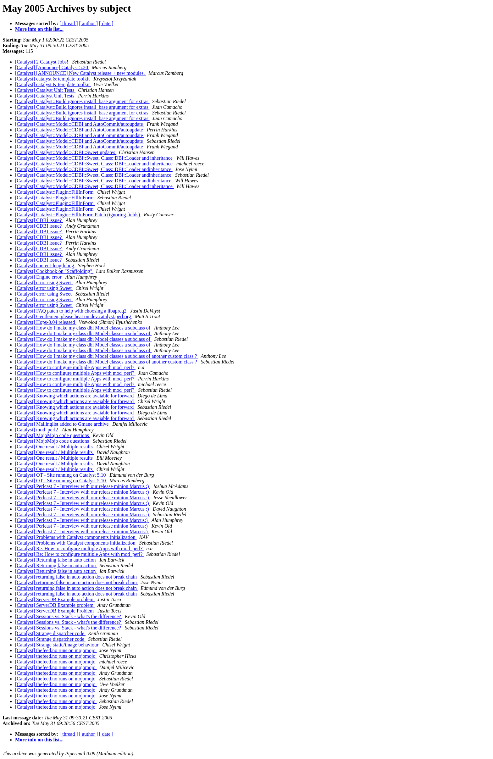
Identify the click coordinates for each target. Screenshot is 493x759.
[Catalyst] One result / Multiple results (54, 446)
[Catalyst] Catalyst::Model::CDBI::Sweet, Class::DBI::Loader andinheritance (94, 169)
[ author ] (88, 23)
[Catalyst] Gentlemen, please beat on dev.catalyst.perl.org (73, 316)
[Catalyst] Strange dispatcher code (50, 633)
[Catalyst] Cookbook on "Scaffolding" (54, 271)
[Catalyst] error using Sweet (44, 282)
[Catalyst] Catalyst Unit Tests (45, 90)
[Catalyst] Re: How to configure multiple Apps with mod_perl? (79, 548)
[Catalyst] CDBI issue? (39, 220)
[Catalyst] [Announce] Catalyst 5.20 (52, 67)
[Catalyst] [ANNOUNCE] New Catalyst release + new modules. (80, 73)
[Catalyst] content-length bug (45, 265)
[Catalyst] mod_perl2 (37, 429)
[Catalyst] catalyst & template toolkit (53, 78)
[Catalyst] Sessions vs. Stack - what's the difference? (68, 616)
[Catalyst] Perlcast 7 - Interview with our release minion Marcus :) (82, 486)
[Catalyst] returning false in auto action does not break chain (76, 576)
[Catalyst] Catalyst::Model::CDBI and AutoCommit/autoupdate (79, 124)
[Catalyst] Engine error (39, 277)
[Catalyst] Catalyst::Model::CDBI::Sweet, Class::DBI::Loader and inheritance (94, 158)
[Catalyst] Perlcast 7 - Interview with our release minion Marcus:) (82, 520)
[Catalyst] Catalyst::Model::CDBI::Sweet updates (65, 152)
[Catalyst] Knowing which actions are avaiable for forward (75, 395)
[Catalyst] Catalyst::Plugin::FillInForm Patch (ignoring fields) (78, 214)
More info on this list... (39, 29)
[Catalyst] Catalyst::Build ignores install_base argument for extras (82, 101)
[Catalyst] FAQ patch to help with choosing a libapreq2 (71, 310)
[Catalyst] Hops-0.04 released (45, 322)
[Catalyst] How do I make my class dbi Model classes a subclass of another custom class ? (106, 356)
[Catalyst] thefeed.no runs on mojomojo (56, 650)
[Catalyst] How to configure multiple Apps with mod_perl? (75, 367)
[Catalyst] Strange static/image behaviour (57, 644)
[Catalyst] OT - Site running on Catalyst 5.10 (61, 475)
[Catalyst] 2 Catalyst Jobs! (42, 61)
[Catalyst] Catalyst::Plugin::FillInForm (55, 192)
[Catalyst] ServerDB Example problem (55, 599)
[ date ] (106, 23)
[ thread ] (68, 23)
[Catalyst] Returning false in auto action (56, 559)
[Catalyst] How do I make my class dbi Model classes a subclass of (83, 327)
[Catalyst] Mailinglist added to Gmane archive (62, 424)
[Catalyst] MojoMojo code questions (52, 435)
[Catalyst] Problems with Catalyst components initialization (76, 537)
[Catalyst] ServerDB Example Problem (55, 610)
